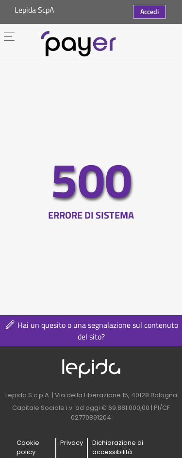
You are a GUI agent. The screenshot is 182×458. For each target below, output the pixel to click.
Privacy (71, 442)
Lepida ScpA (34, 10)
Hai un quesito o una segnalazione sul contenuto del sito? (91, 330)
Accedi (149, 11)
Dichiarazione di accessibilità (117, 447)
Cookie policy (28, 447)
